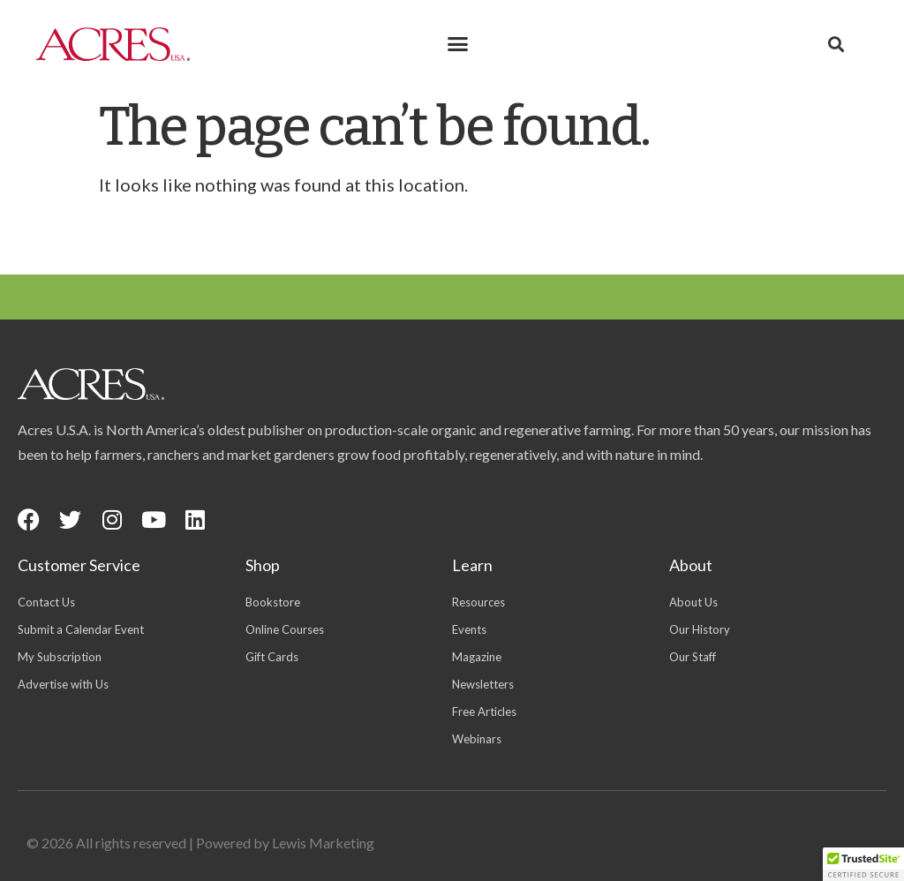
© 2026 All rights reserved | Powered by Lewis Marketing (200, 842)
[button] (458, 44)
